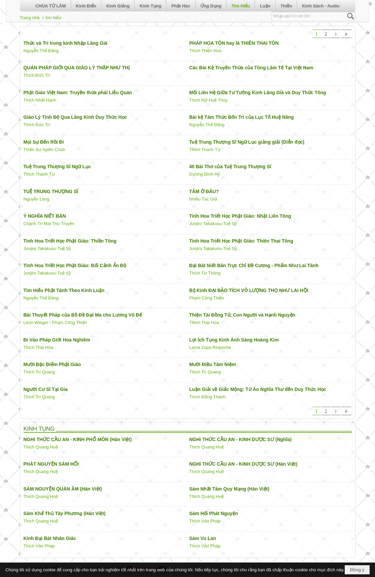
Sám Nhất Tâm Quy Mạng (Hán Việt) (229, 489)
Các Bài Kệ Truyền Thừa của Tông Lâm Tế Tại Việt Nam (251, 67)
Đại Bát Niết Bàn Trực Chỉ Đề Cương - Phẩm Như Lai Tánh (254, 265)
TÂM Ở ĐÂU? (204, 191)
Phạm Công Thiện (206, 297)
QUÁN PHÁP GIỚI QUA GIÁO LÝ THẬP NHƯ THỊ (77, 67)
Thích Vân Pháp (205, 521)
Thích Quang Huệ (41, 446)
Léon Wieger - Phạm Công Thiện (55, 322)
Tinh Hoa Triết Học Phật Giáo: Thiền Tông (70, 241)
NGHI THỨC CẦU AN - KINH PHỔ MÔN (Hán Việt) (78, 439)
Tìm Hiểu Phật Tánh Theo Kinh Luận (64, 290)
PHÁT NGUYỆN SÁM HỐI (51, 464)
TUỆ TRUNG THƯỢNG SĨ (51, 191)
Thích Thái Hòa (204, 322)
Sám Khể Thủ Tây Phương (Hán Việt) (65, 513)
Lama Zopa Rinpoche (210, 347)
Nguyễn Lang (36, 199)
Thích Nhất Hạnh (40, 100)
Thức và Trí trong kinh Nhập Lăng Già (66, 43)
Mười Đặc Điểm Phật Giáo (52, 364)
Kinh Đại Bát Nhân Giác (50, 538)
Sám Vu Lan (202, 538)
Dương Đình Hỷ (204, 174)
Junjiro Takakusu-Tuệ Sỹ (213, 223)
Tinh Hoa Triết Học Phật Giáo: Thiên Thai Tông (241, 241)
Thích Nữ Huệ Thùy (208, 100)
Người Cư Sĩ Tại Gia (46, 389)
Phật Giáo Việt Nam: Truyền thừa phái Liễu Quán (78, 92)
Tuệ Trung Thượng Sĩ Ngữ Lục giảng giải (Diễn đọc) (246, 142)
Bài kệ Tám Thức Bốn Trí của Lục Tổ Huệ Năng (241, 117)
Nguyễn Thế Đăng (41, 50)
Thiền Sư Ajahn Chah (44, 149)
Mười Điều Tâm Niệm (212, 364)
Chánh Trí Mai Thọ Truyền (49, 223)
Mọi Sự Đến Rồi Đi (44, 142)
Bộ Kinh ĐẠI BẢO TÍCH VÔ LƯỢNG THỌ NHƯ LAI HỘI (248, 290)
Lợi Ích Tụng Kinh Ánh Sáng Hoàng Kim (234, 339)
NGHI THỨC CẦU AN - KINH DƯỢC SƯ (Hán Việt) (243, 464)
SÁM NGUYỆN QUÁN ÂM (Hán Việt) (63, 489)
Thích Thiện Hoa (205, 50)
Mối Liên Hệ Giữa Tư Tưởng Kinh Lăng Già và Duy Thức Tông (257, 92)
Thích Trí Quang (39, 371)
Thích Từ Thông (205, 273)
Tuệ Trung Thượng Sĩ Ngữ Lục (57, 166)
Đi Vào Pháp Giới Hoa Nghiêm (57, 339)
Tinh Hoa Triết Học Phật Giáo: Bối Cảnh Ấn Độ (75, 265)
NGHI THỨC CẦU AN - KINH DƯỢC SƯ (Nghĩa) (240, 439)
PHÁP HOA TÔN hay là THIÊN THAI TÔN (234, 43)
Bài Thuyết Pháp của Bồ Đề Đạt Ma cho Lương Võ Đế (83, 315)
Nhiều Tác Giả (203, 199)
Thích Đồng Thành (207, 396)
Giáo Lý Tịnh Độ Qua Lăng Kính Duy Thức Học (75, 117)
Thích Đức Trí (37, 75)
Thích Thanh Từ (205, 149)
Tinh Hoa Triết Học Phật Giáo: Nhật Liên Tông (240, 216)
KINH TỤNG (39, 429)
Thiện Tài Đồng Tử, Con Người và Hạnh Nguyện (242, 315)
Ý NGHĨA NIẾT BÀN (45, 216)
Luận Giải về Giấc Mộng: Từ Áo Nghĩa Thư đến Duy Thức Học (257, 389)
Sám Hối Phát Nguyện (213, 513)
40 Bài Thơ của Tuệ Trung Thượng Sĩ (230, 166)
